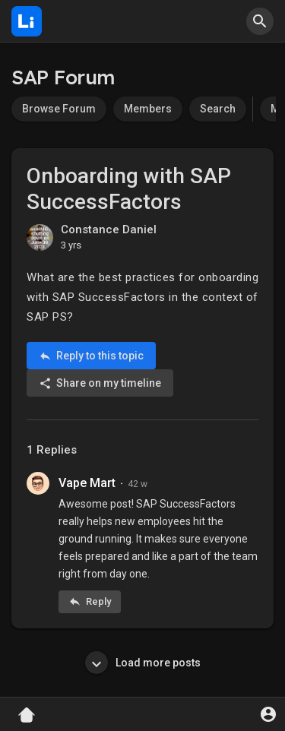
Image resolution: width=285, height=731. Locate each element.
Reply (89, 601)
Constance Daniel (109, 229)
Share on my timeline (100, 383)
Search (218, 109)
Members (148, 109)
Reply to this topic (91, 356)
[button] (260, 21)
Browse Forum (59, 109)
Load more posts (143, 662)
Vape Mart (87, 483)
